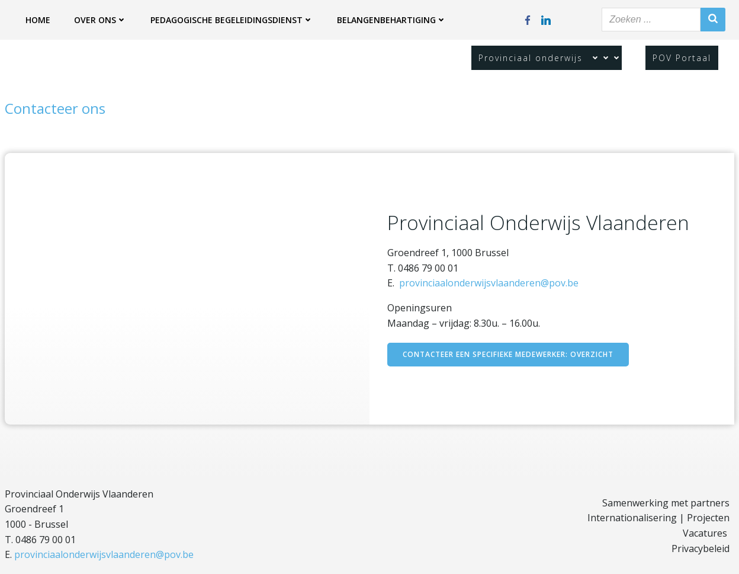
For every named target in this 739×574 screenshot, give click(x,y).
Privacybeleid (700, 548)
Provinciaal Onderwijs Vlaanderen (79, 493)
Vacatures (705, 533)
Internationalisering (632, 517)
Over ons (100, 19)
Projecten (708, 517)
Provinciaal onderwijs (546, 57)
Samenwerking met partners (666, 502)
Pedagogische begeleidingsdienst (231, 19)
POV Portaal (681, 57)
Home (37, 19)
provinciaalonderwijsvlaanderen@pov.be (489, 282)
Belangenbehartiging (391, 19)
